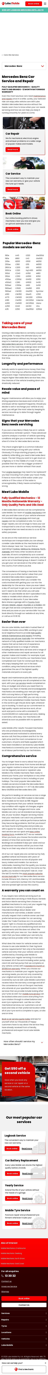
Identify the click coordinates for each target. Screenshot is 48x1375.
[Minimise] (45, 1363)
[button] (24, 1043)
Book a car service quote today (16, 1019)
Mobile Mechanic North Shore (13, 1258)
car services (21, 518)
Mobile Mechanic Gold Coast (12, 1263)
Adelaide (6, 551)
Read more (13, 149)
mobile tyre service (31, 993)
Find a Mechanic (24, 1369)
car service (21, 683)
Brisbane (35, 549)
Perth (42, 549)
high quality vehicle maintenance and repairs (21, 634)
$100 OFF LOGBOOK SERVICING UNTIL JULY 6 (22, 10)
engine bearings (13, 472)
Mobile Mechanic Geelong (11, 1253)
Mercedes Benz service (12, 344)
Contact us (6, 1281)
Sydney (16, 549)
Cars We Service (11, 55)
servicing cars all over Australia (16, 638)
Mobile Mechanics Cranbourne (13, 1248)
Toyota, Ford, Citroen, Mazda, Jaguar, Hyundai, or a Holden (22, 603)
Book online (13, 229)
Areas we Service (9, 1286)
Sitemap (5, 1291)
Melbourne (26, 549)
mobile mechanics (33, 512)
